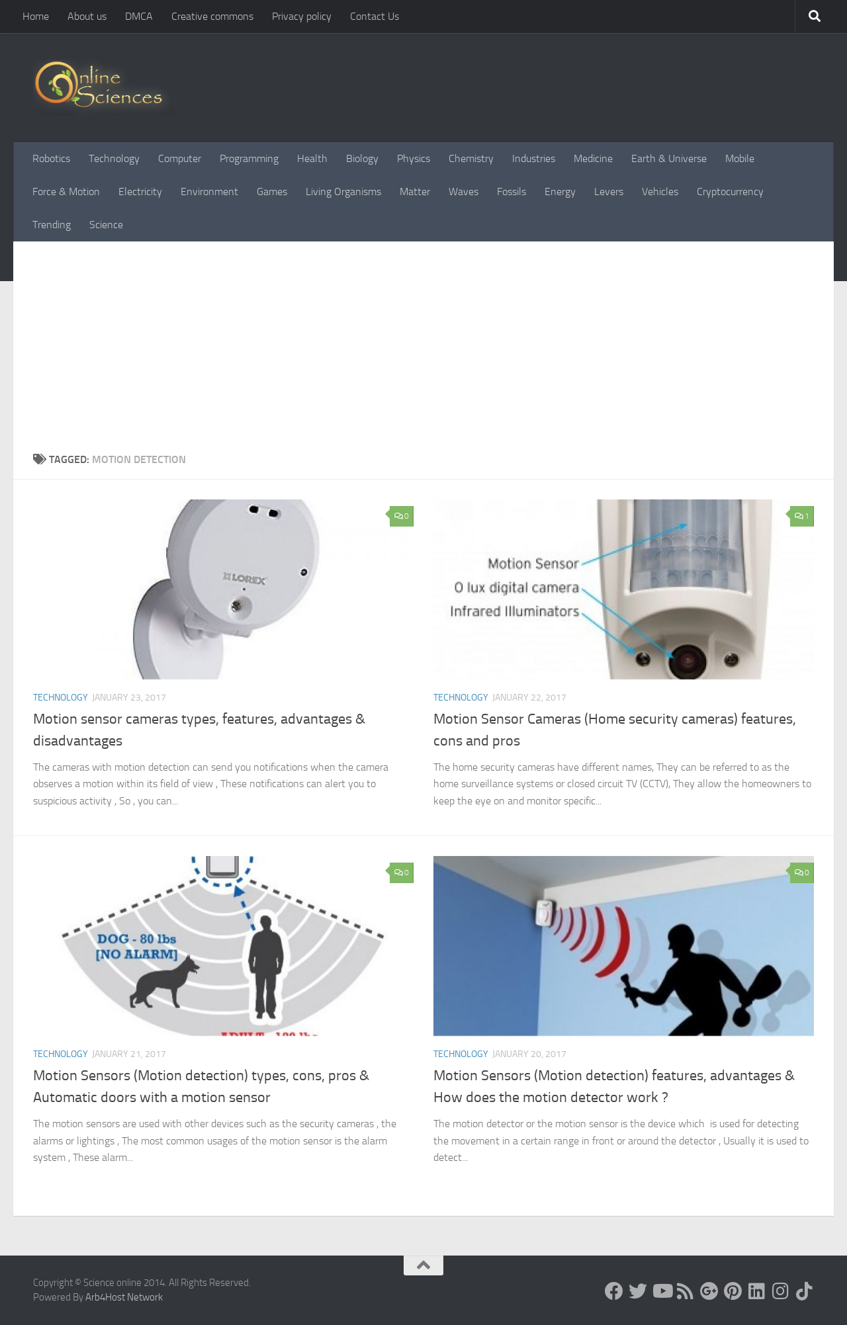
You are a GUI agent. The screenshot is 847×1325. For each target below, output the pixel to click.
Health (312, 158)
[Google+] (709, 1291)
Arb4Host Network (124, 1297)
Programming (249, 158)
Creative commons (212, 16)
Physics (413, 158)
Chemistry (471, 158)
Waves (463, 191)
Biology (362, 158)
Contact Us (374, 16)
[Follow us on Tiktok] (804, 1291)
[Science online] (614, 1291)
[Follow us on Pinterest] (733, 1291)
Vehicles (660, 191)
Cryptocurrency (730, 191)
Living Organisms (343, 191)
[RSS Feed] (685, 1291)
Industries (533, 158)
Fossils (511, 191)
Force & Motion (66, 191)
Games (272, 191)
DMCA (139, 16)
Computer (179, 158)
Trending (51, 224)
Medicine (593, 158)
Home (35, 16)
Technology (114, 158)
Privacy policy (302, 16)
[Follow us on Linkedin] (757, 1291)
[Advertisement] (423, 340)
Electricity (140, 191)
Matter (415, 191)
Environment (209, 191)
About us (87, 16)
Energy (560, 191)
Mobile (739, 158)
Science (106, 224)
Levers (608, 191)
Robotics (51, 158)
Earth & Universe (669, 158)
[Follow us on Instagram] (781, 1291)
